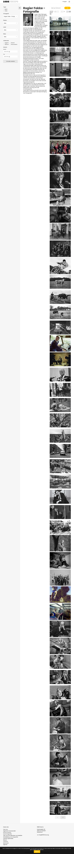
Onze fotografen (7, 834)
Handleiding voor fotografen (10, 837)
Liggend (7, 42)
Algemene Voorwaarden (9, 831)
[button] (67, 12)
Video (6, 11)
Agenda (5, 844)
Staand (12, 42)
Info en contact (7, 832)
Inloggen (65, 1)
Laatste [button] (70, 11)
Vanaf (4, 49)
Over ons (5, 829)
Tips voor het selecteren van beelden (12, 835)
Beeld (6, 9)
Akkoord (37, 851)
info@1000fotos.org (44, 835)
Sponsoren (6, 843)
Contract (5, 841)
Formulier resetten (10, 61)
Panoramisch (14, 44)
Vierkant (7, 44)
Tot (4, 54)
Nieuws (5, 840)
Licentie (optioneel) (8, 838)
